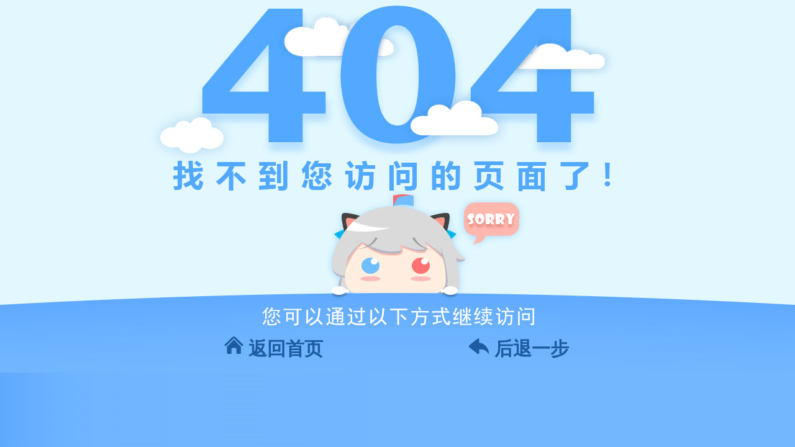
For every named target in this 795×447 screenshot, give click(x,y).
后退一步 (531, 348)
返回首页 (285, 348)
